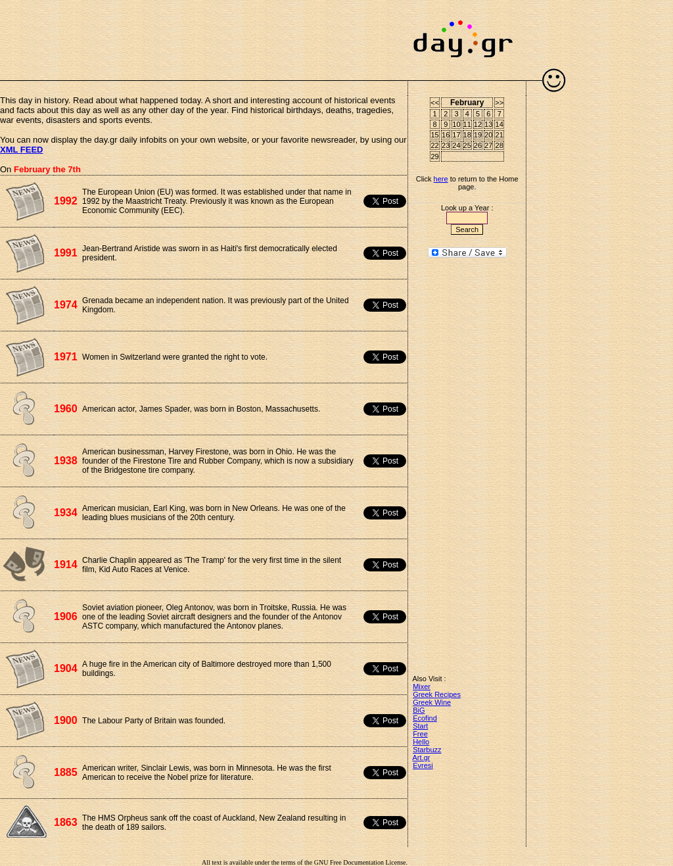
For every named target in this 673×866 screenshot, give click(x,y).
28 (499, 145)
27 (488, 145)
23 (446, 145)
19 (478, 135)
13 (488, 124)
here (441, 179)
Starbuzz (427, 750)
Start (420, 726)
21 (499, 135)
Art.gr (421, 757)
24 (456, 145)
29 (435, 156)
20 (488, 135)
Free (420, 734)
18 (467, 135)
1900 (66, 720)
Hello (421, 742)
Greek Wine (432, 702)
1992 (66, 200)
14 (499, 124)
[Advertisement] (204, 33)
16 (446, 135)
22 (435, 145)
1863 (66, 822)
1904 (66, 668)
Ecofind (425, 718)
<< (434, 103)
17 (456, 135)
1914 (66, 564)
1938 (66, 460)
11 (467, 124)
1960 (66, 408)
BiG (419, 710)
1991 (66, 252)
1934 (66, 512)
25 (467, 145)
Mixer (421, 686)
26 (478, 145)
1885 (66, 772)
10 (456, 124)
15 (435, 135)
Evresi (423, 765)
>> (499, 103)
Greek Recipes (437, 694)
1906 (66, 616)
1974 (66, 304)
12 (478, 124)
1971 (66, 356)
